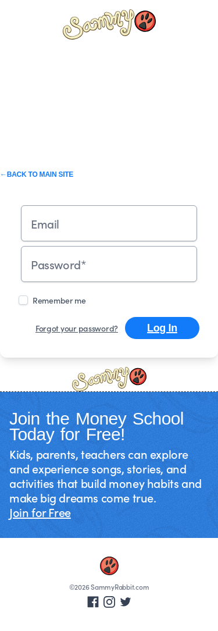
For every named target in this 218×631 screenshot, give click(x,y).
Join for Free (40, 512)
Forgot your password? (76, 328)
